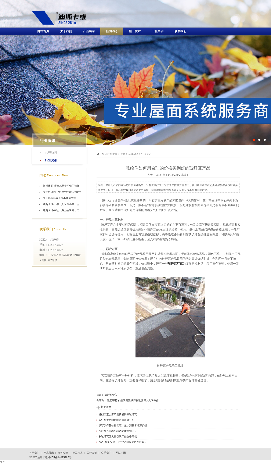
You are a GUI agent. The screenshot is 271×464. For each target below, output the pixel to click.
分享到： (102, 400)
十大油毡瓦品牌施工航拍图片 (135, 72)
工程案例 (157, 31)
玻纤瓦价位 (111, 394)
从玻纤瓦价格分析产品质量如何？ (118, 430)
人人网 (149, 400)
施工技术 (135, 31)
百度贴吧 (112, 400)
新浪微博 (131, 400)
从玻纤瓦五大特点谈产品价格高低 (118, 436)
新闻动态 (112, 31)
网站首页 (43, 31)
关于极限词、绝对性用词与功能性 (62, 191)
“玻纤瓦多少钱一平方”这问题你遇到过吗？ (123, 441)
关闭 (2, 462)
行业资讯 (51, 160)
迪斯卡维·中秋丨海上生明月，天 (61, 210)
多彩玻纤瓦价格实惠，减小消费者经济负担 (123, 425)
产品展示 (89, 31)
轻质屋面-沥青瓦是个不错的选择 (61, 185)
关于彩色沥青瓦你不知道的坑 (59, 198)
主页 (123, 154)
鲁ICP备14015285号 (59, 457)
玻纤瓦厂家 (175, 263)
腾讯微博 (141, 400)
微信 (156, 400)
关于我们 (66, 31)
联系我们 (180, 31)
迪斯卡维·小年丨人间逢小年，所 (61, 204)
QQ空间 (121, 400)
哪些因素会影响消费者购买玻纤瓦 (118, 414)
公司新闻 (51, 152)
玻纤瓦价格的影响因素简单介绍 (116, 419)
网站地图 (121, 452)
